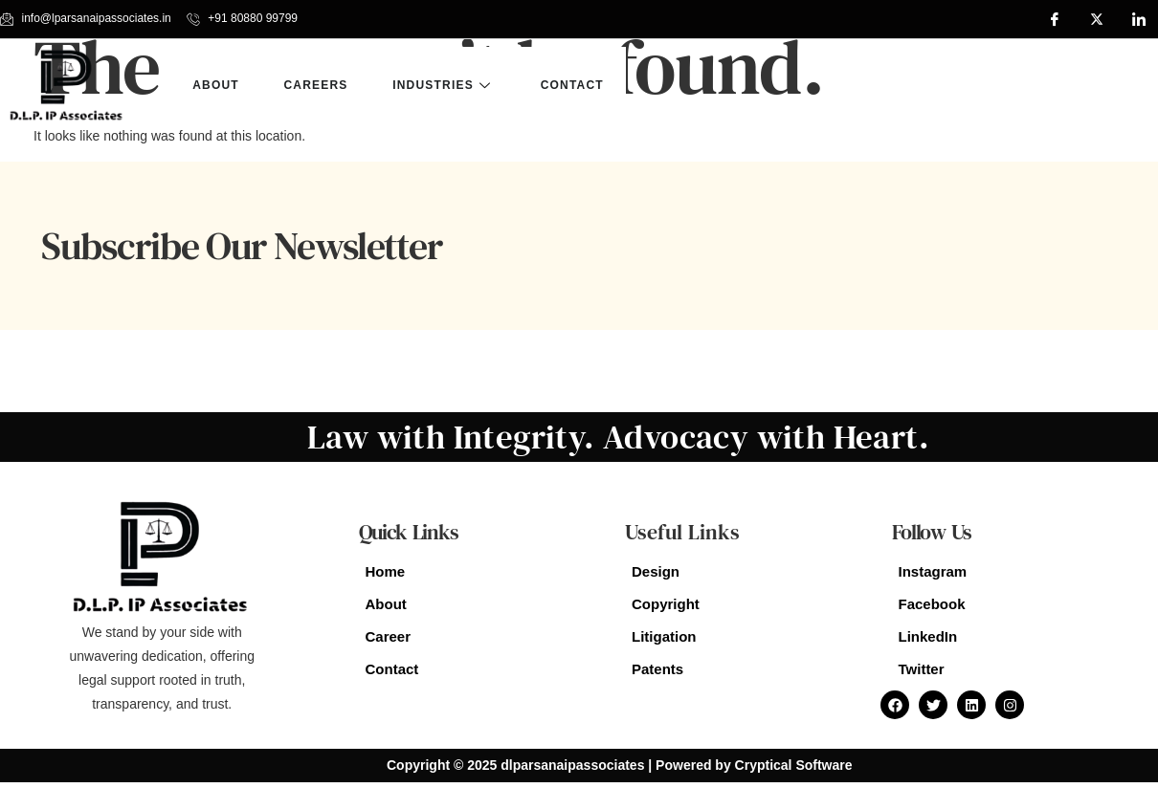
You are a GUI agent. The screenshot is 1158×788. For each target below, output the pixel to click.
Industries (448, 85)
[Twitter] (1096, 19)
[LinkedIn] (1139, 19)
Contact (577, 85)
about (216, 85)
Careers (318, 85)
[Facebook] (1054, 19)
